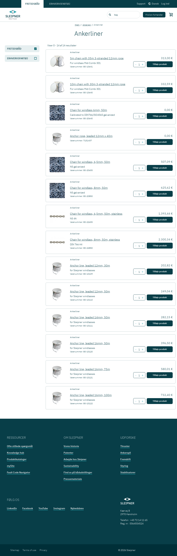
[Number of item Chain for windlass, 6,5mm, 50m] (139, 168)
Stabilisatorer (127, 472)
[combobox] (123, 14)
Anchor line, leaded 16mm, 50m (90, 343)
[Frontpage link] (12, 15)
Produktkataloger (16, 459)
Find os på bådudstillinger (78, 472)
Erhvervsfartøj (59, 3)
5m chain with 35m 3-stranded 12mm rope (97, 58)
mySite (11, 465)
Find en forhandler (154, 14)
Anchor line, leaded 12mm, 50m (90, 291)
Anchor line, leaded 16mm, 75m (90, 369)
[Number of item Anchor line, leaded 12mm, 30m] (139, 272)
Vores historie (71, 446)
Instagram (59, 508)
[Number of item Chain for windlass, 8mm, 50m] (139, 194)
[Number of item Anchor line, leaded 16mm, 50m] (139, 349)
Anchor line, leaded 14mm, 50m (90, 317)
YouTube (43, 508)
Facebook (27, 508)
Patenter (68, 452)
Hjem (77, 25)
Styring (124, 465)
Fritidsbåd (32, 3)
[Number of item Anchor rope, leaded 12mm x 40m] (139, 142)
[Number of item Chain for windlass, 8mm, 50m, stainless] (139, 246)
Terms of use (29, 550)
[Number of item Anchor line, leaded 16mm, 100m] (139, 401)
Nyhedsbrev (77, 508)
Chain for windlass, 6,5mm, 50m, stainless (96, 213)
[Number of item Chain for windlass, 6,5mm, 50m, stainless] (139, 220)
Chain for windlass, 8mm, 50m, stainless (95, 239)
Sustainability (71, 465)
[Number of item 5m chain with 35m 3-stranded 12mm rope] (139, 64)
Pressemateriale (73, 479)
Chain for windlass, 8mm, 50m (89, 187)
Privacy (43, 550)
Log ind (165, 3)
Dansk (153, 3)
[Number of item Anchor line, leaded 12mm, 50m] (139, 298)
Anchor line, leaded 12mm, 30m (90, 265)
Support (141, 3)
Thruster (125, 446)
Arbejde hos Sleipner (75, 459)
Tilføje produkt (160, 64)
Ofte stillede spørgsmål (20, 446)
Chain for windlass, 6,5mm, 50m (90, 162)
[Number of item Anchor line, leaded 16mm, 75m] (139, 375)
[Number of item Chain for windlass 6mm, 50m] (139, 116)
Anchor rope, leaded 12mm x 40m (91, 136)
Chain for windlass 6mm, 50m (88, 110)
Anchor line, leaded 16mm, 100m (91, 395)
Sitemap (14, 550)
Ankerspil (87, 25)
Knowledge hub (15, 452)
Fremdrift (125, 459)
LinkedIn (12, 508)
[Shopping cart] (170, 14)
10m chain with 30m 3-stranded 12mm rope (97, 84)
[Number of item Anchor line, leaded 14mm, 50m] (139, 323)
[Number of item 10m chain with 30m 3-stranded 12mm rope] (139, 90)
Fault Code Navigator (18, 472)
